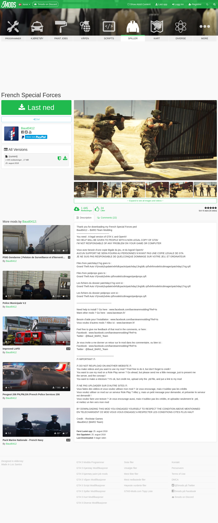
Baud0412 (28, 128)
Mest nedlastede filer (135, 479)
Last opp (161, 4)
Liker (103, 211)
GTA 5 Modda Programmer (90, 462)
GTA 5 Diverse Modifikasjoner (91, 502)
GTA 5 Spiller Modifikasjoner (91, 491)
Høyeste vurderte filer (135, 485)
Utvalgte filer (130, 468)
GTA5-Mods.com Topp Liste (138, 491)
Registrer (195, 4)
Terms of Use (178, 474)
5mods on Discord (183, 497)
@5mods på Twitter (183, 485)
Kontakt (176, 462)
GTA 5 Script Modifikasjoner (90, 485)
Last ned (36, 107)
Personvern (178, 468)
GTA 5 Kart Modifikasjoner (89, 497)
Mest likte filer (131, 474)
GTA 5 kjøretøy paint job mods (92, 474)
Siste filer (129, 462)
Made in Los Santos (11, 464)
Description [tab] (84, 217)
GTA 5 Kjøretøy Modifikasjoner (92, 468)
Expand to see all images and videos (145, 201)
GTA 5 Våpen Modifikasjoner (91, 479)
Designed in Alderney (12, 461)
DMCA (175, 479)
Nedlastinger (86, 211)
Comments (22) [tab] (107, 217)
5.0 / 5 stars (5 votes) (208, 211)
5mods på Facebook (184, 491)
